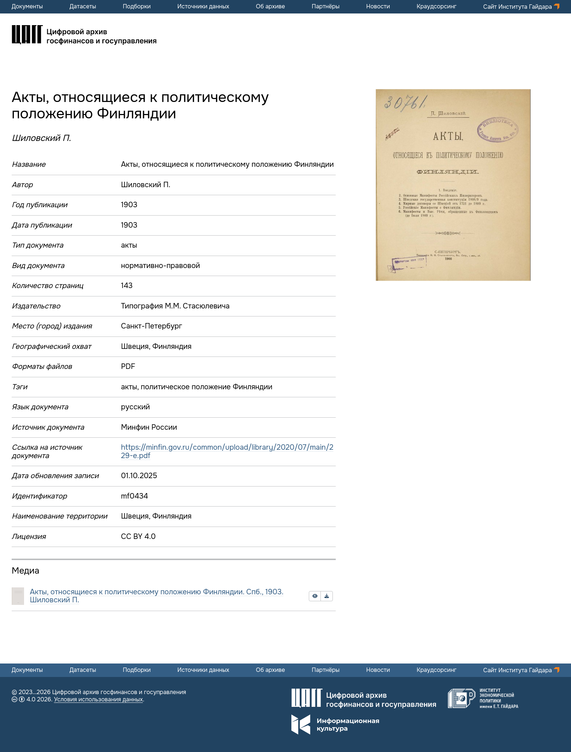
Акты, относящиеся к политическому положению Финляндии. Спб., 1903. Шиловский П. (157, 596)
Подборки (137, 6)
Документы (27, 6)
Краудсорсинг (437, 6)
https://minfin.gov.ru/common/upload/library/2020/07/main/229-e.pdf (227, 451)
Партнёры (325, 6)
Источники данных (203, 6)
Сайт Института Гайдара (518, 7)
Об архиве (270, 6)
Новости (378, 6)
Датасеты (83, 6)
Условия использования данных (98, 699)
